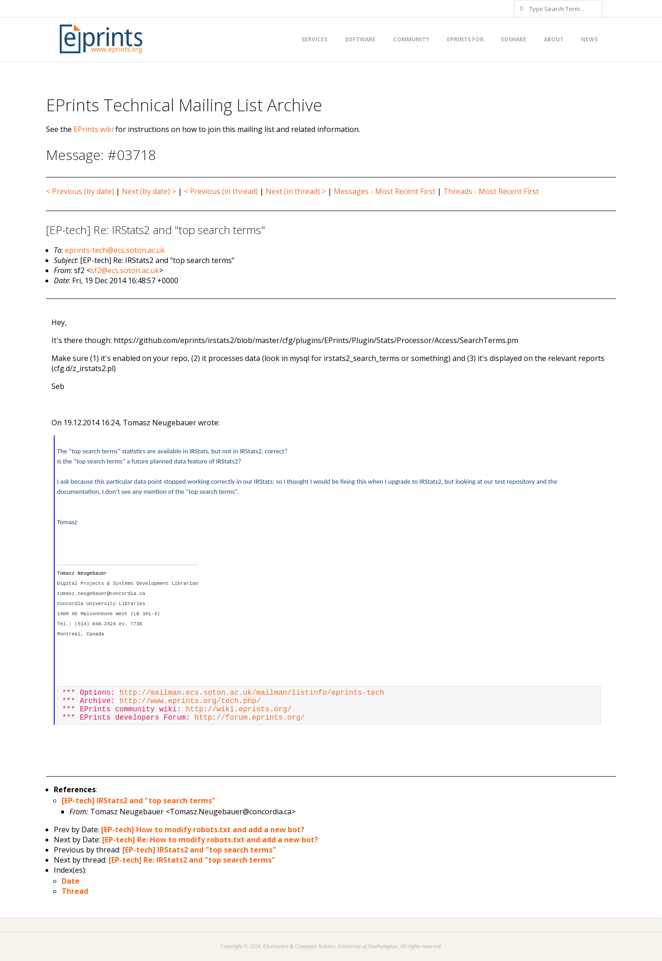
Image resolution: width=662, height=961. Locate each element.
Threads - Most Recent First (491, 191)
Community (411, 39)
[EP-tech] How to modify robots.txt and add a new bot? (202, 829)
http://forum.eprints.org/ (249, 718)
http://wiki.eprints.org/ (238, 709)
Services (314, 39)
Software (360, 39)
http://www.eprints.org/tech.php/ (190, 701)
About (554, 39)
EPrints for (465, 39)
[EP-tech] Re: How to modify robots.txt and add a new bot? (210, 840)
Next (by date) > (149, 191)
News (589, 39)
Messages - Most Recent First (384, 191)
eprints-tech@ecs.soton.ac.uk (115, 250)
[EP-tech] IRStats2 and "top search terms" (139, 800)
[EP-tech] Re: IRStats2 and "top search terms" (191, 860)
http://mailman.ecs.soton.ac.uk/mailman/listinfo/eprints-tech (252, 693)
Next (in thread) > (296, 191)
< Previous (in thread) (221, 191)
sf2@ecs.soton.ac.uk (125, 270)
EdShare (513, 39)
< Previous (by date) (80, 191)
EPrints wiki (94, 129)
